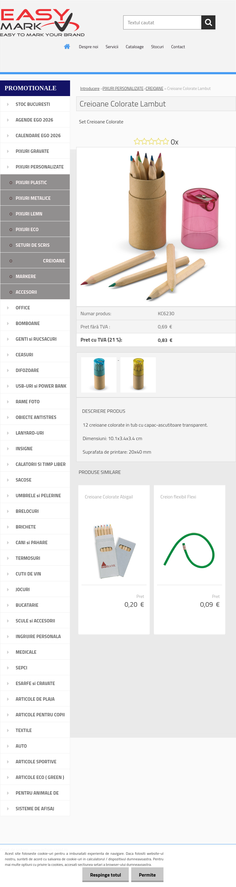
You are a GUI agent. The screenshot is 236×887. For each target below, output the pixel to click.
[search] (208, 22)
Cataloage (135, 46)
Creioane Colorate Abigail (109, 497)
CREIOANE (154, 88)
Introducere (90, 88)
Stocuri (157, 46)
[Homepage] (67, 46)
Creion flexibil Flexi (178, 497)
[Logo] (42, 22)
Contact (178, 46)
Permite (147, 874)
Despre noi (88, 46)
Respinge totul (105, 874)
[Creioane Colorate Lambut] (156, 149)
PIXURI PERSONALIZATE (123, 88)
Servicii (112, 46)
